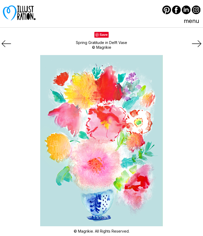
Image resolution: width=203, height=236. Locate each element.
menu (191, 20)
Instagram (196, 10)
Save (104, 35)
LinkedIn (186, 10)
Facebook (176, 10)
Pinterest (166, 10)
